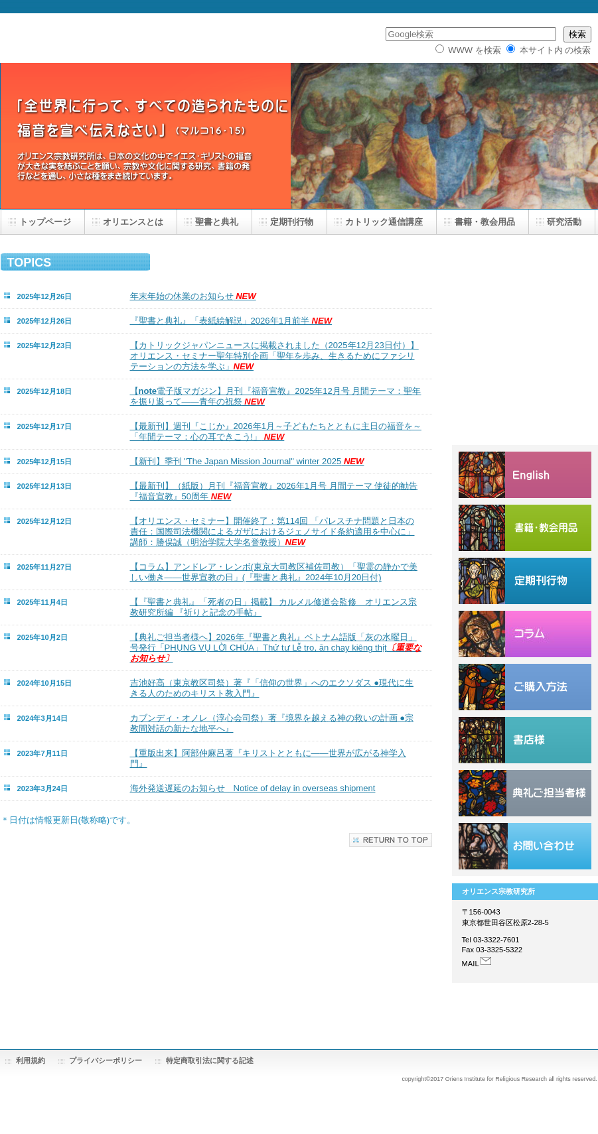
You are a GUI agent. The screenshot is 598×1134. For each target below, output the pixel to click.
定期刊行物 (525, 581)
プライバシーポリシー (105, 1060)
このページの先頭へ (390, 840)
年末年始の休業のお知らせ (193, 296)
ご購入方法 (525, 687)
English (525, 475)
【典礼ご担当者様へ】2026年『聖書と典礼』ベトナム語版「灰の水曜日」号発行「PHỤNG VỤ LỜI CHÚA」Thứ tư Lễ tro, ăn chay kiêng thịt (275, 647)
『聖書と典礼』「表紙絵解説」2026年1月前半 (231, 321)
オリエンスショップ (525, 528)
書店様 (525, 740)
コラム (525, 634)
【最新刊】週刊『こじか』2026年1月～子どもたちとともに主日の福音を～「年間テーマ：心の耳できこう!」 (275, 431)
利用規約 (30, 1060)
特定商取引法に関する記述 (210, 1060)
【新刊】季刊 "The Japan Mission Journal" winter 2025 (247, 461)
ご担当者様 (525, 793)
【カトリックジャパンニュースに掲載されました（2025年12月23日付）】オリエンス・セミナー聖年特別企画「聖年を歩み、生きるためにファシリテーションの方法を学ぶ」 (274, 355)
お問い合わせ (525, 846)
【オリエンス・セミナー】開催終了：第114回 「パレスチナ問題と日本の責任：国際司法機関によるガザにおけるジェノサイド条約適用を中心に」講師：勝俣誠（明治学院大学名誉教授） (272, 531)
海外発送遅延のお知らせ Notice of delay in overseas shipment (253, 788)
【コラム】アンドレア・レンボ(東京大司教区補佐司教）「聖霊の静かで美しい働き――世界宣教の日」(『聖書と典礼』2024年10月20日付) (273, 572)
